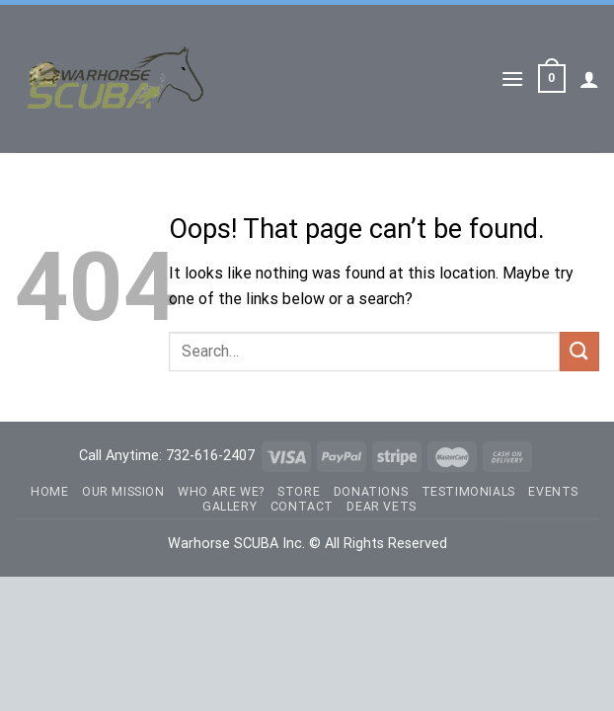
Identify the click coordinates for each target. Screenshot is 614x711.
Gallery (229, 507)
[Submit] (579, 351)
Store (298, 492)
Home (49, 492)
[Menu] (512, 78)
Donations (371, 492)
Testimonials (468, 492)
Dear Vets (381, 507)
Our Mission (123, 492)
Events (553, 492)
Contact (302, 507)
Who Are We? (221, 492)
